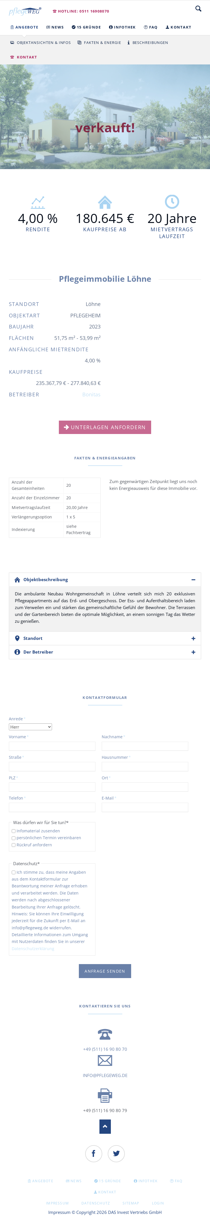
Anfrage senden (105, 971)
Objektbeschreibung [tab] (45, 579)
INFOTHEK (148, 1181)
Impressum (57, 1203)
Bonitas (91, 394)
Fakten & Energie (102, 42)
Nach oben (105, 1126)
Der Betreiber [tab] (38, 652)
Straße (18, 757)
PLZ (18, 777)
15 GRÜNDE (110, 1181)
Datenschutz (95, 1203)
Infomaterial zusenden (38, 830)
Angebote (42, 1181)
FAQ (179, 1181)
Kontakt (27, 57)
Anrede (18, 718)
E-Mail (111, 798)
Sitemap (131, 1203)
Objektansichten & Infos (44, 42)
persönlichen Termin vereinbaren (49, 837)
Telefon (18, 798)
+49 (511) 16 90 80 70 (105, 1049)
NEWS (76, 1181)
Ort (111, 777)
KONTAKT (107, 1192)
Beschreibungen (151, 42)
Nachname (113, 736)
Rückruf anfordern (34, 844)
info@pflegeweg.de (105, 1075)
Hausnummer (116, 757)
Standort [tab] (33, 638)
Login (158, 1203)
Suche (198, 8)
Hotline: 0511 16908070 (83, 11)
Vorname (19, 736)
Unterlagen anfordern (108, 427)
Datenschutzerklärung (33, 948)
